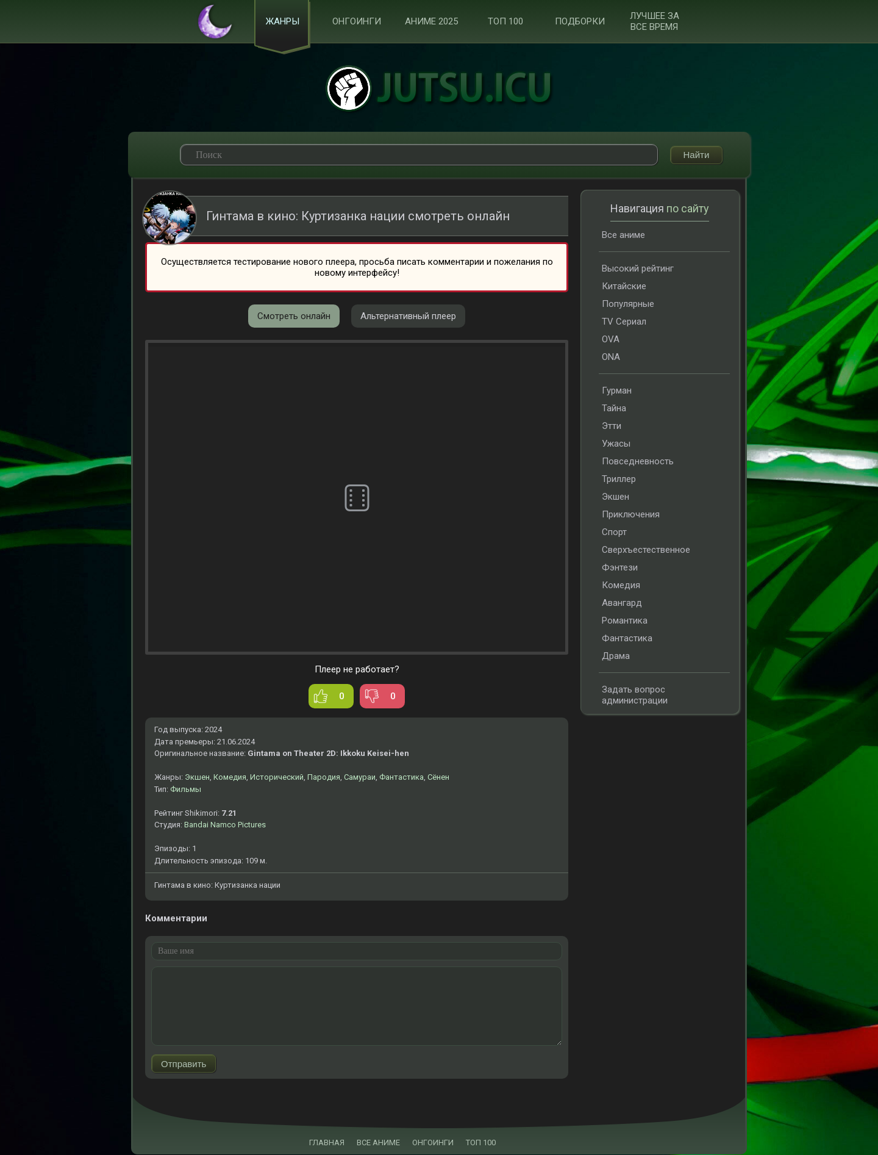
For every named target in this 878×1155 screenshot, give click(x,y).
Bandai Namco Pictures (225, 825)
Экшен (197, 777)
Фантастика (401, 777)
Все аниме (623, 235)
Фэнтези (620, 568)
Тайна (614, 408)
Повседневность (638, 461)
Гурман (617, 391)
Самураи (360, 777)
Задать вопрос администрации (635, 696)
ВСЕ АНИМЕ (378, 1143)
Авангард (622, 603)
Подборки (580, 21)
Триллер (619, 479)
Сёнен (438, 777)
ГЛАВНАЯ (326, 1143)
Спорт (614, 532)
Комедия (229, 777)
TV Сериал (624, 322)
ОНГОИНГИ (433, 1143)
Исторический (277, 777)
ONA (611, 357)
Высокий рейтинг (638, 269)
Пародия (323, 777)
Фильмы (185, 789)
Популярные (628, 304)
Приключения (631, 514)
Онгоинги (356, 21)
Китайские (624, 286)
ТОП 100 (505, 21)
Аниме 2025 (431, 21)
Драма (616, 656)
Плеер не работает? (357, 669)
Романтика (625, 621)
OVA (610, 339)
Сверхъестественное (646, 550)
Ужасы (616, 444)
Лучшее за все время (654, 22)
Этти (611, 426)
